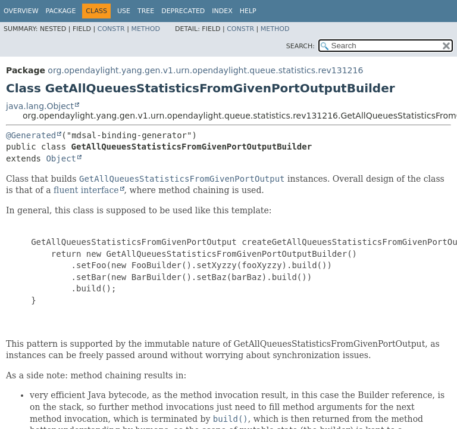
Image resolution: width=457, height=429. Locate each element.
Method (145, 29)
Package (61, 11)
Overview (21, 11)
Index (222, 11)
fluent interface (86, 190)
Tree (145, 11)
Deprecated (183, 11)
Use (123, 11)
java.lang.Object (40, 106)
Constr (111, 29)
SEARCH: (300, 46)
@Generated (31, 135)
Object (61, 158)
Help (248, 11)
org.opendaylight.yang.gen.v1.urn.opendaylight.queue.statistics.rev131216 (205, 70)
